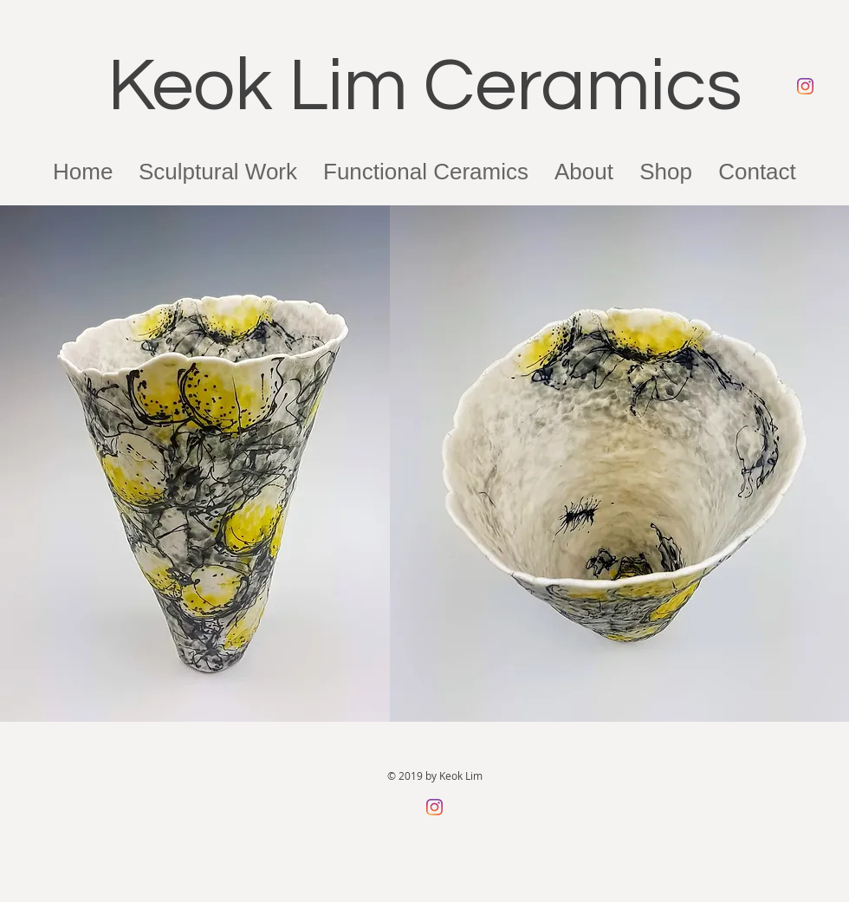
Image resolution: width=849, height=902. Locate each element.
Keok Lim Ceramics (424, 86)
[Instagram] (805, 86)
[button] (583, 171)
